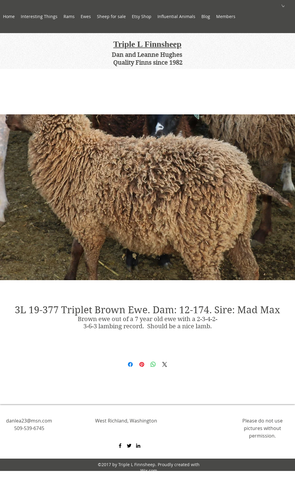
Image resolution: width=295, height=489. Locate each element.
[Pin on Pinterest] (141, 364)
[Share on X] (164, 364)
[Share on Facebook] (130, 364)
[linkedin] (138, 446)
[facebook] (120, 446)
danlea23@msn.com (29, 420)
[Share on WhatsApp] (153, 364)
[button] (86, 16)
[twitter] (129, 446)
